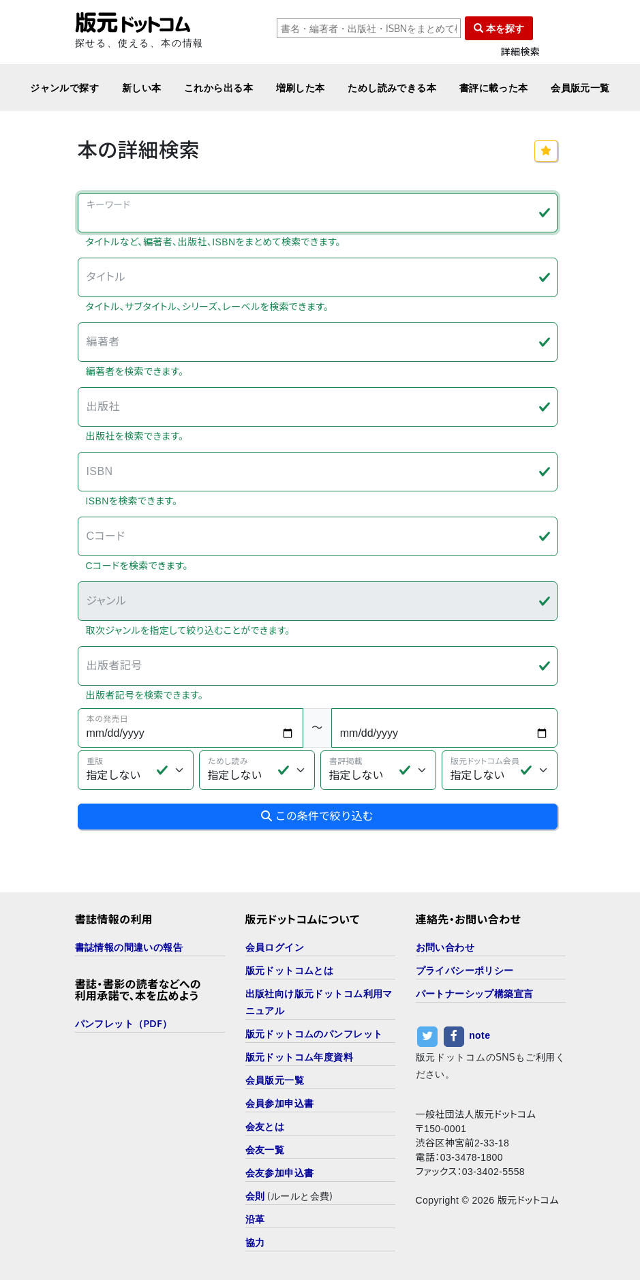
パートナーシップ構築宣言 (475, 993)
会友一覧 (265, 1149)
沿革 (255, 1219)
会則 (255, 1196)
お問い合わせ (445, 947)
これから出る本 (218, 87)
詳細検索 (520, 52)
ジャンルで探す (64, 87)
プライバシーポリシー (465, 970)
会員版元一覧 (580, 87)
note (479, 1035)
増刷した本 (300, 87)
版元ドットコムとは (289, 970)
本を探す (499, 28)
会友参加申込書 (279, 1172)
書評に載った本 (493, 87)
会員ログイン (275, 947)
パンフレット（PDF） (123, 1023)
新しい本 (142, 87)
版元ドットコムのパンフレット (314, 1033)
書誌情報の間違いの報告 (129, 947)
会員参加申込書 (279, 1103)
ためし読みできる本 (392, 87)
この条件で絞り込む (317, 816)
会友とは (265, 1126)
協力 (255, 1242)
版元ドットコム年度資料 (299, 1057)
